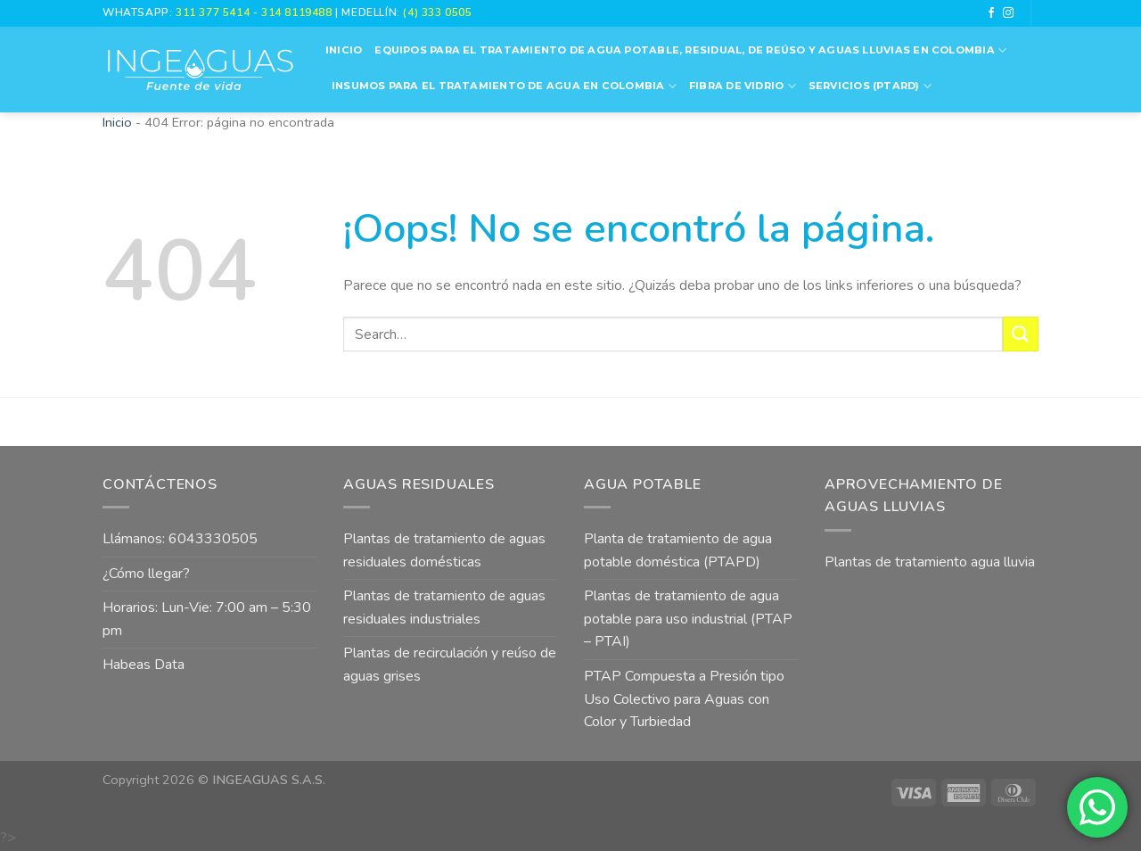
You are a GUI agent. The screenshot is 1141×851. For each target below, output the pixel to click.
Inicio (343, 50)
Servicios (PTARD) (870, 86)
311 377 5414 (214, 12)
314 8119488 (296, 12)
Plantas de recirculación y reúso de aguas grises (449, 664)
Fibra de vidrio (742, 86)
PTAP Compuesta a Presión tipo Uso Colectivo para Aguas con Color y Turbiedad (684, 698)
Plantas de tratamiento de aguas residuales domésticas (444, 550)
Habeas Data (144, 664)
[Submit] (1020, 334)
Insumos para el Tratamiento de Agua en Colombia (504, 86)
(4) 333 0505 (437, 12)
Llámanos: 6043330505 (180, 539)
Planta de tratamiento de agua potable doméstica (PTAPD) (678, 550)
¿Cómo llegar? (146, 573)
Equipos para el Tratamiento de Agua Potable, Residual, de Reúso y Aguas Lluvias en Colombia (690, 50)
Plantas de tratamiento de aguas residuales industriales (444, 607)
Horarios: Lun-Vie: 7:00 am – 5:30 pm (207, 619)
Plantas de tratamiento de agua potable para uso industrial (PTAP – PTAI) (688, 618)
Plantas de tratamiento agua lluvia (930, 562)
